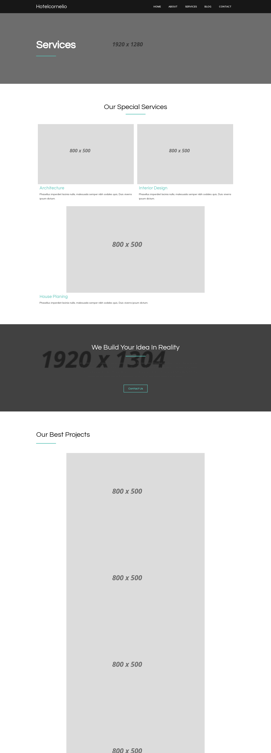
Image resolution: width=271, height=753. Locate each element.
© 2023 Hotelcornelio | (50, 747)
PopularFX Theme (75, 747)
